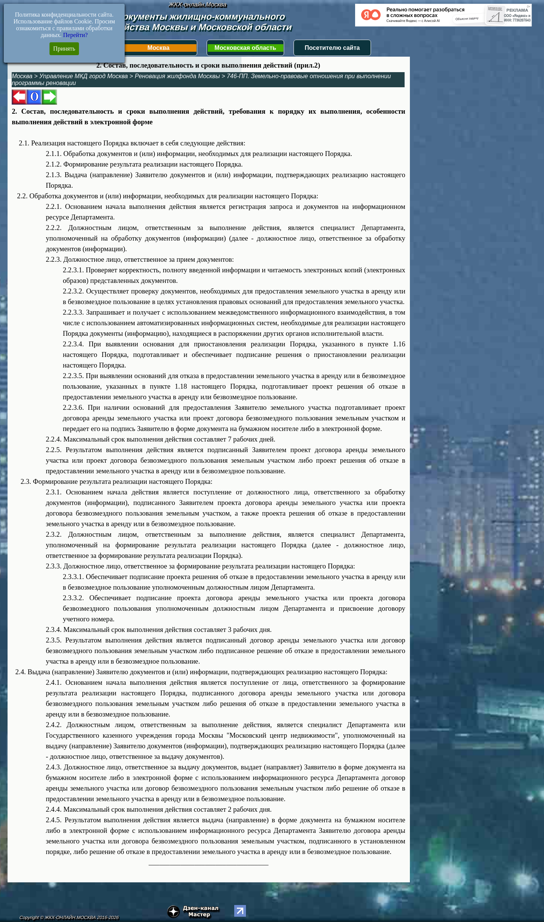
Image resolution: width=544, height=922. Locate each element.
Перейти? (75, 35)
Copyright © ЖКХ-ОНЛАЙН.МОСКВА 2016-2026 (69, 917)
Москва (158, 48)
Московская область (245, 48)
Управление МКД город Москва (83, 76)
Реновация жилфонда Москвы (177, 76)
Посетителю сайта (332, 48)
